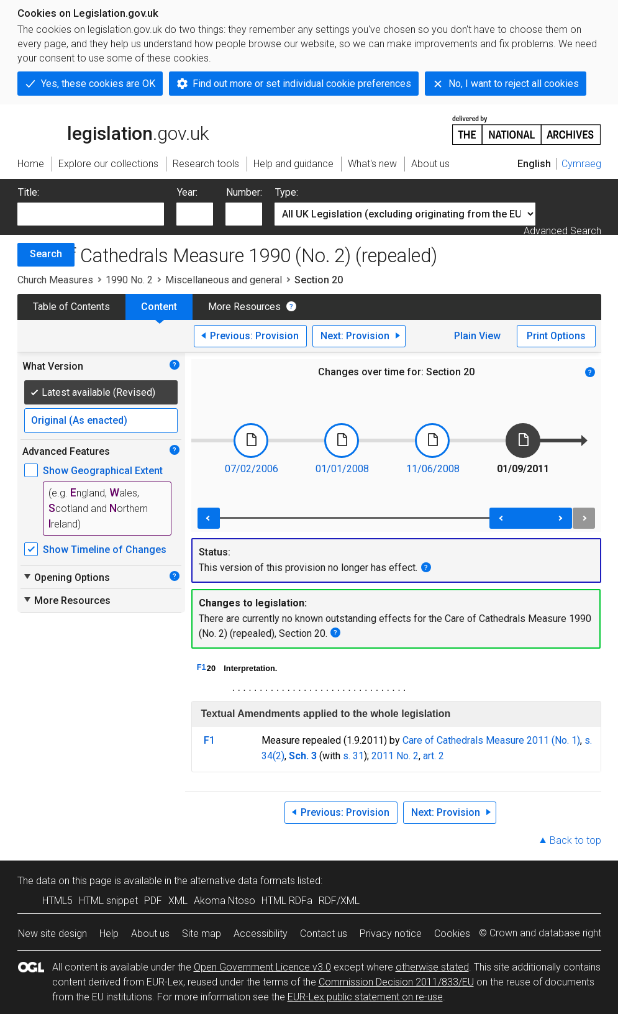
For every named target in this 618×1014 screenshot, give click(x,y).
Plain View (477, 336)
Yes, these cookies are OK (98, 83)
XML (178, 901)
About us (150, 933)
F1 (201, 667)
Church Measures (55, 280)
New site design (52, 933)
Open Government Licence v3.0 (262, 967)
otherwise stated (432, 967)
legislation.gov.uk (113, 129)
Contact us (323, 933)
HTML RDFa (286, 901)
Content (159, 307)
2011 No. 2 (395, 756)
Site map (201, 933)
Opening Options (66, 577)
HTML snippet (108, 901)
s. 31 (353, 756)
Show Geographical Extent (103, 471)
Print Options (556, 336)
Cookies (452, 933)
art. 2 (433, 756)
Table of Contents (71, 307)
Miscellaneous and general (223, 280)
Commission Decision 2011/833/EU (396, 982)
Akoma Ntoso (224, 901)
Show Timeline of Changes (104, 549)
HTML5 (57, 901)
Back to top (575, 840)
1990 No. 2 (129, 280)
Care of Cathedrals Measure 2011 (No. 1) (491, 740)
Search (46, 254)
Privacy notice (391, 933)
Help (109, 933)
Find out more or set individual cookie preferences (302, 83)
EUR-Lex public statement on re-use (365, 997)
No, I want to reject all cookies (513, 83)
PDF (153, 901)
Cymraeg (581, 164)
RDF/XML (339, 901)
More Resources (244, 307)
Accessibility (261, 933)
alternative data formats (242, 881)
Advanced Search (562, 231)
